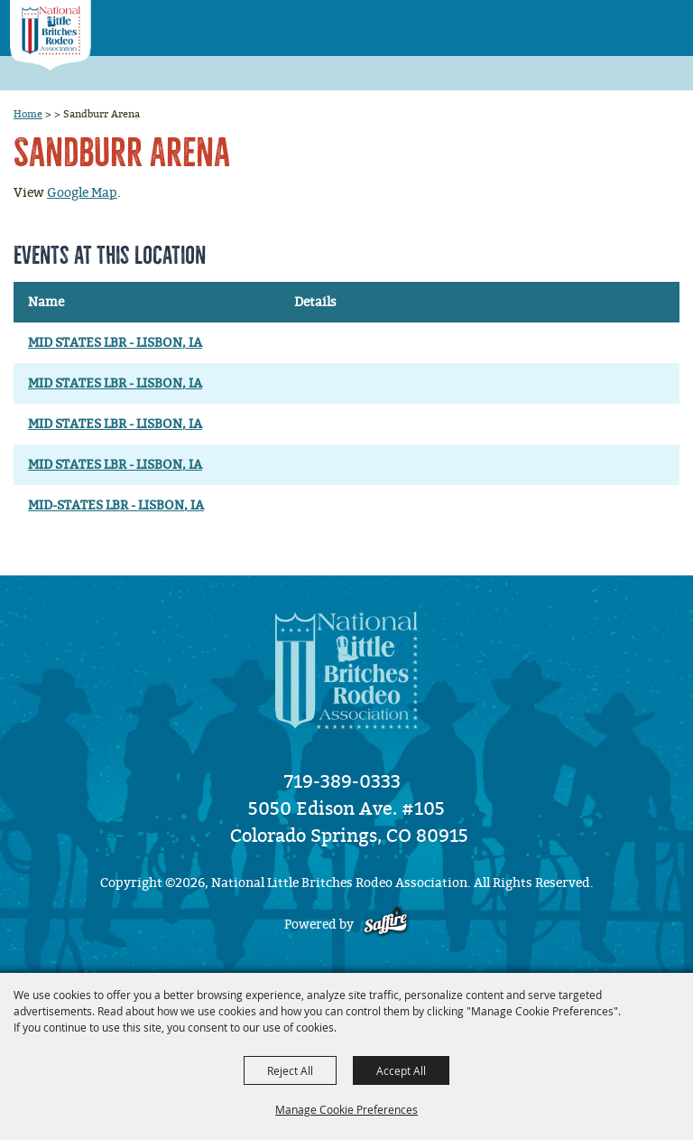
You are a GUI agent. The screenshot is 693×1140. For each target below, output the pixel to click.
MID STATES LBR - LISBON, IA (115, 342)
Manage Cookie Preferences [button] (346, 1109)
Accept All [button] (401, 1070)
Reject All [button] (290, 1070)
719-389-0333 (342, 781)
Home (28, 113)
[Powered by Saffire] (386, 924)
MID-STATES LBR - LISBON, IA (116, 505)
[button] (630, 22)
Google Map (82, 193)
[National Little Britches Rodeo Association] (50, 35)
